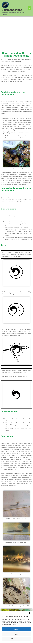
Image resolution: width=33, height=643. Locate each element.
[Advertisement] (16, 33)
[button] (30, 613)
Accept (16, 629)
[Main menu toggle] (29, 8)
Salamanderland (12, 10)
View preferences (16, 639)
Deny (16, 634)
